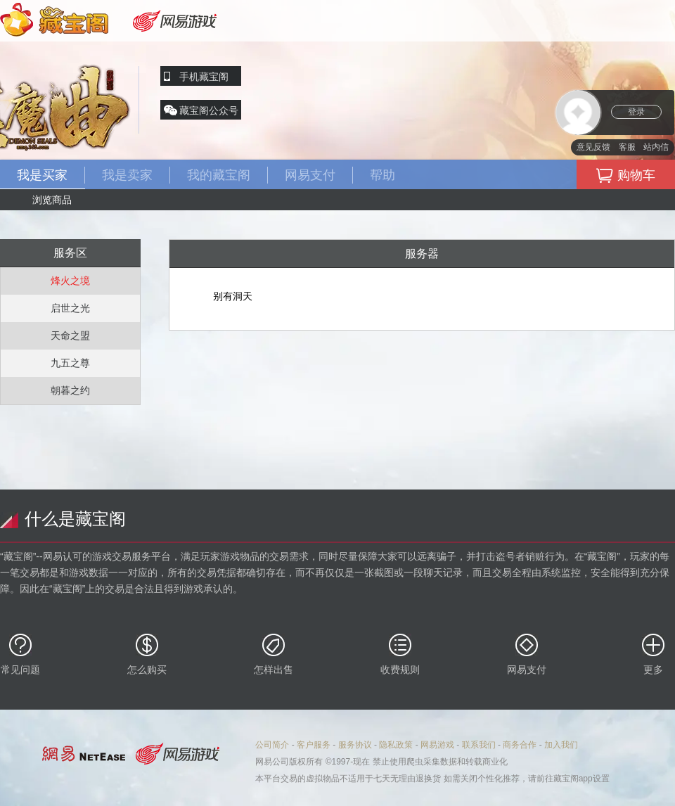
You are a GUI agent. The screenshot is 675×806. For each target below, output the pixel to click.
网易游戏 (437, 745)
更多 (653, 654)
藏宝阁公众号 (208, 110)
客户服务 (313, 745)
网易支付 (526, 654)
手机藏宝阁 (204, 76)
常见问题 (20, 654)
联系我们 (479, 745)
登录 (636, 112)
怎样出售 (273, 654)
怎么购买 (147, 654)
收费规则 (400, 654)
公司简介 (272, 745)
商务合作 (519, 745)
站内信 (656, 147)
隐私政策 (396, 745)
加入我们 (561, 745)
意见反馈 (593, 147)
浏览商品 (52, 199)
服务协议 (355, 745)
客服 (627, 147)
